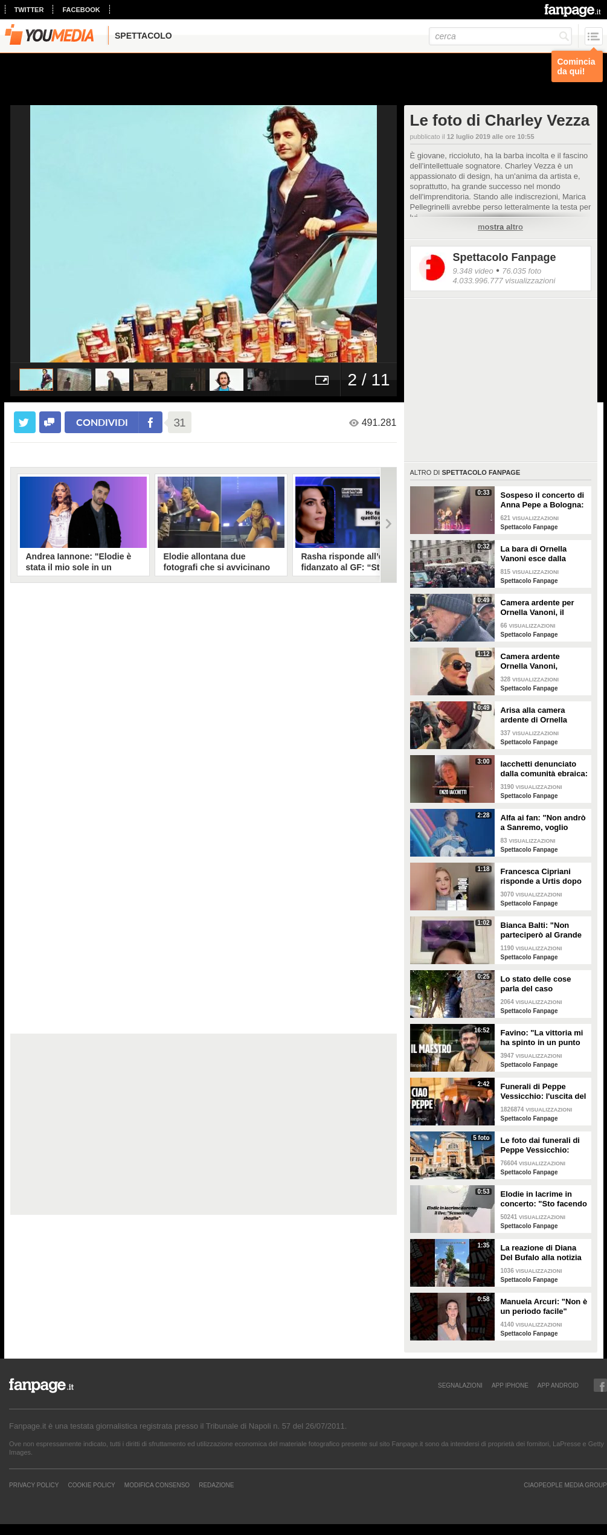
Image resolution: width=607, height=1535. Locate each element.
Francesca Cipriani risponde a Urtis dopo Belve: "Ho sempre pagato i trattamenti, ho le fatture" (544, 876)
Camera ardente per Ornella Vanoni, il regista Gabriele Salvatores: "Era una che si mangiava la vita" (539, 607)
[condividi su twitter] (25, 422)
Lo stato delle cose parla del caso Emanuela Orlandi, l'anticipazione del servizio (536, 984)
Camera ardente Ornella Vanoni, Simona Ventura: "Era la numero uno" (541, 661)
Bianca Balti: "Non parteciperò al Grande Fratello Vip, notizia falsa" (541, 930)
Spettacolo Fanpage (504, 257)
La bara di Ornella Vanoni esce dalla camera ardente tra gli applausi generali (541, 554)
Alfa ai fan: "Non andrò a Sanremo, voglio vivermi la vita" (543, 822)
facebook (81, 9)
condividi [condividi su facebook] (102, 422)
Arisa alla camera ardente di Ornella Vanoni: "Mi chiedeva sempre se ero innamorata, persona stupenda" (540, 715)
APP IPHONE (510, 1385)
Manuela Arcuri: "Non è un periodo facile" (544, 1306)
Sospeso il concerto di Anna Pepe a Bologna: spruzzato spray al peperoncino (543, 500)
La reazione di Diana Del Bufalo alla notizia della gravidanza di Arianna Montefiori (541, 1253)
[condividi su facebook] (50, 422)
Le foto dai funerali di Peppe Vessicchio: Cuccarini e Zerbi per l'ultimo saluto (540, 1145)
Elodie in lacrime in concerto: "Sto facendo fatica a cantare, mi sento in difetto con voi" (544, 1199)
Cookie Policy (91, 1485)
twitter (29, 9)
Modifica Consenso (157, 1485)
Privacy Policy (34, 1485)
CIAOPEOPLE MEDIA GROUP (565, 1485)
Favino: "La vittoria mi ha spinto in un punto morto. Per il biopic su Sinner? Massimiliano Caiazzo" (542, 1037)
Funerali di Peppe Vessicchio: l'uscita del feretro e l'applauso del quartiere (543, 1091)
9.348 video (473, 270)
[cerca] (500, 36)
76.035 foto (521, 270)
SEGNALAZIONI (460, 1385)
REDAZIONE (216, 1485)
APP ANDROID (558, 1385)
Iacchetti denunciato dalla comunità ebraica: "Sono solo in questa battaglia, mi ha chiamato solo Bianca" (544, 769)
